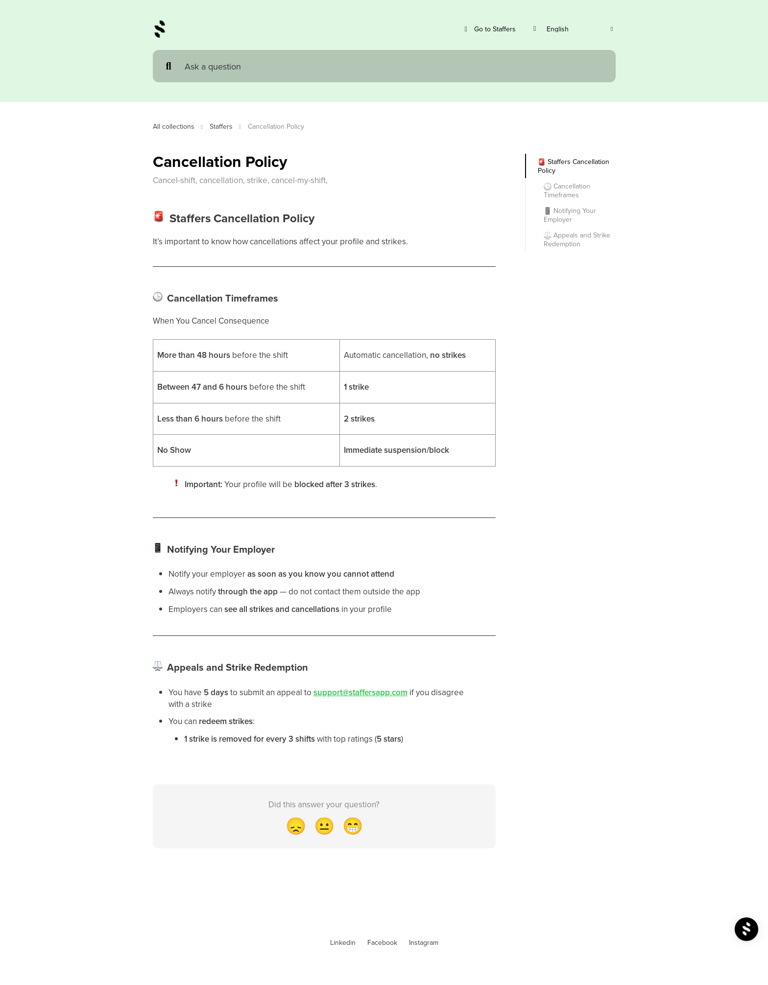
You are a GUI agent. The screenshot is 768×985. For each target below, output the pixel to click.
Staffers (221, 126)
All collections (173, 126)
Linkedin (343, 942)
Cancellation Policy (276, 126)
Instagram (423, 942)
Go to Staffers (489, 29)
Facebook (382, 942)
